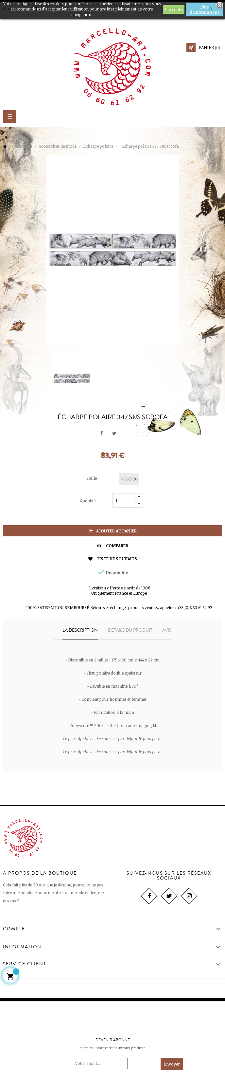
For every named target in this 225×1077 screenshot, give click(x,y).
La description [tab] (80, 630)
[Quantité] (124, 500)
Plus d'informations (205, 9)
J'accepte (173, 9)
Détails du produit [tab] (130, 630)
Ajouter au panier (113, 531)
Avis (166, 630)
